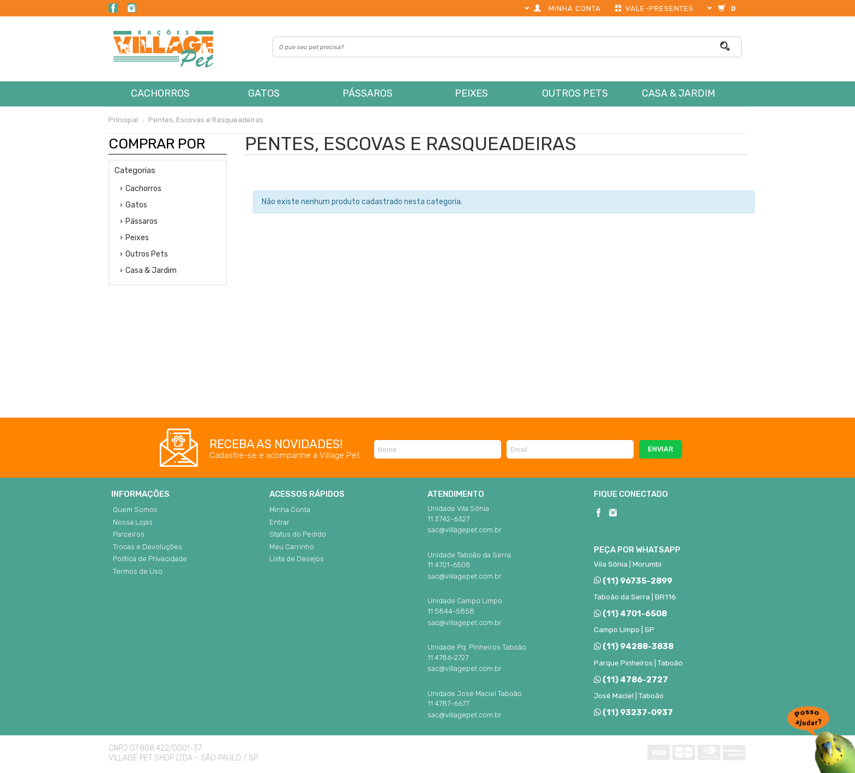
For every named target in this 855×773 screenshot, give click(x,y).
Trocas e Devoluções (147, 547)
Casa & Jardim (678, 93)
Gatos (264, 93)
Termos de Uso (137, 571)
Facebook (113, 8)
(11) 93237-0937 (633, 712)
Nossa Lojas (133, 522)
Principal (123, 120)
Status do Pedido (297, 534)
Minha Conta (289, 510)
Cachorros (160, 93)
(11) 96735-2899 (633, 581)
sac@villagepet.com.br (465, 530)
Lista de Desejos (296, 559)
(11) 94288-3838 (633, 646)
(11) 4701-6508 (630, 614)
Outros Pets (575, 93)
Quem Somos (135, 510)
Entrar (279, 522)
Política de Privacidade (150, 559)
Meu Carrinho (291, 547)
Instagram (131, 8)
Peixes (471, 93)
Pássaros (367, 93)
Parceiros (128, 534)
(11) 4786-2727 (631, 680)
